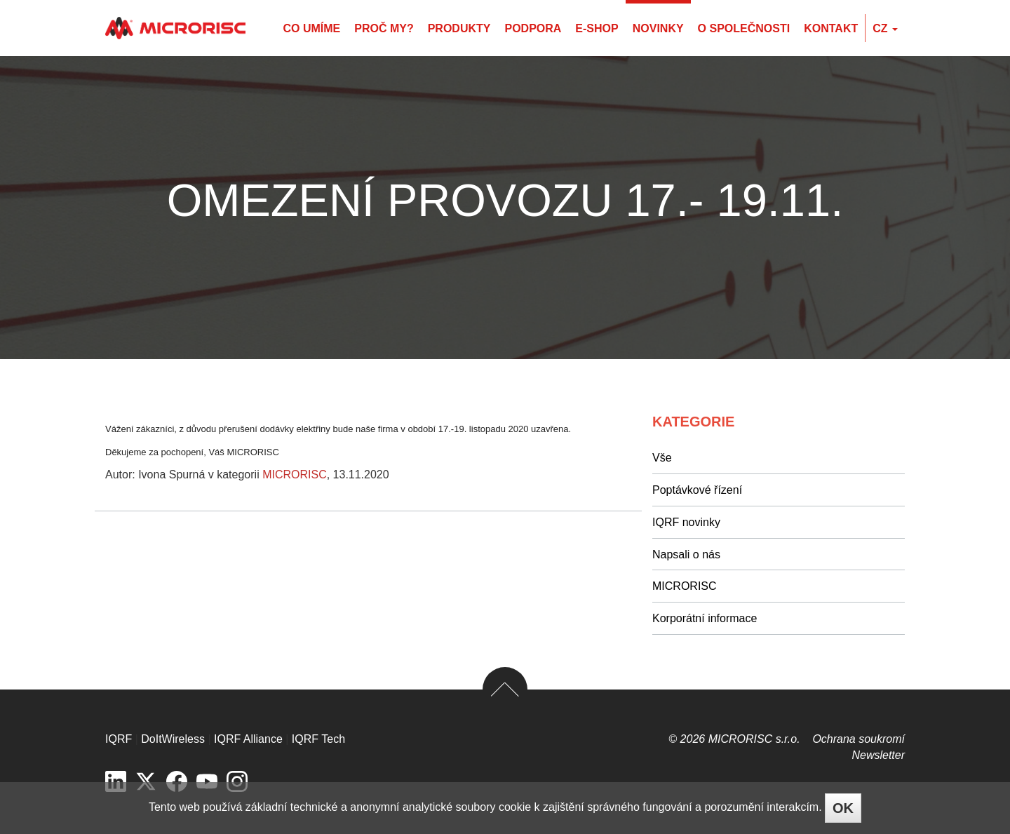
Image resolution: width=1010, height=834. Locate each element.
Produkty (459, 28)
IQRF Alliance (248, 739)
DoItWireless (173, 739)
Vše (662, 458)
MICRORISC (294, 474)
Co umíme (311, 28)
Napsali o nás (686, 554)
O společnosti (744, 28)
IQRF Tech (318, 739)
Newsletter (878, 755)
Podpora (532, 28)
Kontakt (831, 28)
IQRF (118, 739)
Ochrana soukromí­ (858, 739)
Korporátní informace (704, 618)
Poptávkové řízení (697, 490)
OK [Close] (843, 808)
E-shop (596, 28)
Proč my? (383, 28)
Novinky (658, 28)
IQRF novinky (686, 522)
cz (885, 28)
